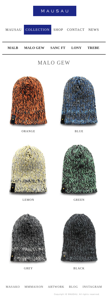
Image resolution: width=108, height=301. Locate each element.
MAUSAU (13, 29)
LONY (76, 48)
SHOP (58, 29)
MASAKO (13, 286)
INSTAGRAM (92, 286)
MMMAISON (33, 286)
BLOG (73, 286)
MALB (12, 48)
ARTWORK (56, 286)
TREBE (93, 48)
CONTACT (75, 29)
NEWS (93, 29)
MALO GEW (34, 48)
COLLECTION (38, 29)
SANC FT (57, 48)
